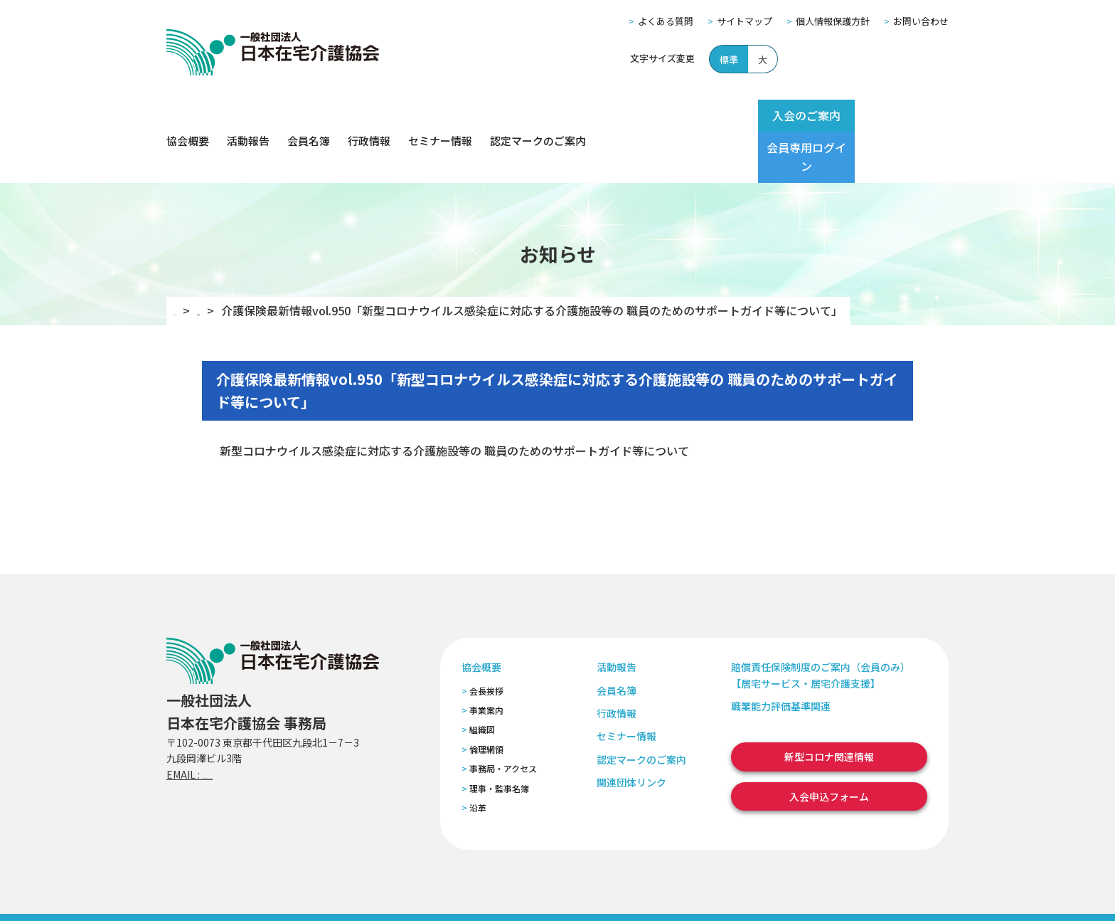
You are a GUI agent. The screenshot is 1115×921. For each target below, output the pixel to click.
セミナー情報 (440, 115)
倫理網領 (486, 699)
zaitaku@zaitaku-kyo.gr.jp (265, 724)
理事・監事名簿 (499, 737)
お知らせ (241, 259)
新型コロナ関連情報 (829, 706)
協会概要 (187, 115)
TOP (185, 259)
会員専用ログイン (893, 115)
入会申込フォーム (829, 746)
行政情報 (369, 115)
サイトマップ (744, 21)
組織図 (482, 679)
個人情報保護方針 (833, 21)
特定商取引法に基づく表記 (434, 891)
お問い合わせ (921, 21)
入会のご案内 (779, 115)
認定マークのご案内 (538, 115)
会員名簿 (308, 115)
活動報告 (248, 115)
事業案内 (486, 659)
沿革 (477, 757)
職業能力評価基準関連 (781, 655)
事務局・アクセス (503, 718)
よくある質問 (665, 21)
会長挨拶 (486, 639)
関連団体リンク (631, 732)
